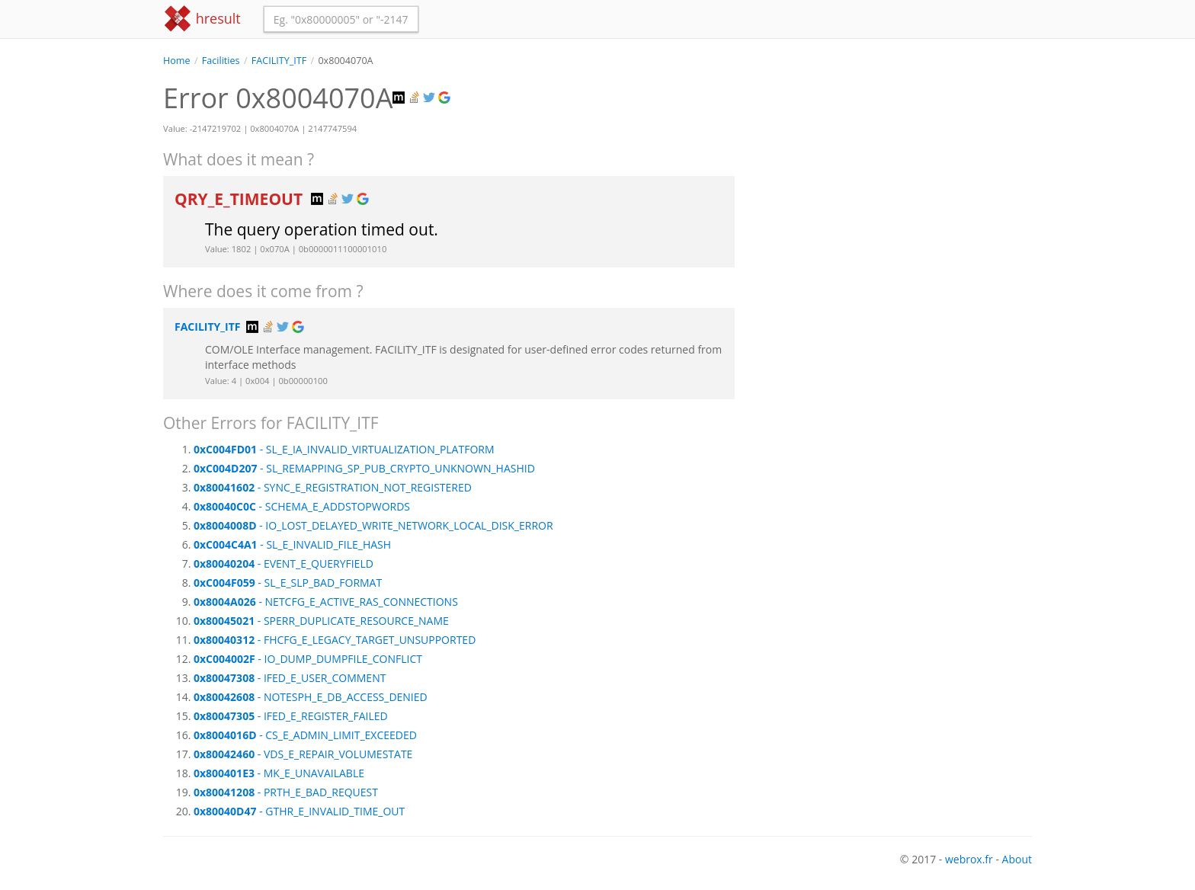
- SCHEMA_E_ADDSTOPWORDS (302, 506)
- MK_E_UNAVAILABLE (279, 773)
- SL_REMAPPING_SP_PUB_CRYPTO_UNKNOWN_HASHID (364, 468)
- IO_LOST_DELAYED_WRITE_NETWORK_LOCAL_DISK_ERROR (373, 525)
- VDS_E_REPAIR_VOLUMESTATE (303, 754)
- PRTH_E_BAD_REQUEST (286, 792)
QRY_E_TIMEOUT (241, 199)
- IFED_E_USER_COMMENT (290, 678)
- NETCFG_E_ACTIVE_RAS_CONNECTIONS (326, 601)
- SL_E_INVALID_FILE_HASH (292, 544)
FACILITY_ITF (278, 60)
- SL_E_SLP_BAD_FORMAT (288, 582)
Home (177, 60)
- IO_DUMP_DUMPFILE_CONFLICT (308, 658)
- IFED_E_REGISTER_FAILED (291, 716)
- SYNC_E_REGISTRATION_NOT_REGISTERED (333, 487)
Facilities (221, 60)
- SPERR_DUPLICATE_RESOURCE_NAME (321, 620)
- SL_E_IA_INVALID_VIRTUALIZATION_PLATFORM (344, 449)
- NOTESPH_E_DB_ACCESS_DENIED (311, 697)
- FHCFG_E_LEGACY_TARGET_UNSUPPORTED (335, 639)
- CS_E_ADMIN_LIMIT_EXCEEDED (305, 735)
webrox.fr (969, 859)
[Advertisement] (895, 174)
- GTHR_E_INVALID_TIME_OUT (299, 811)
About (1017, 859)
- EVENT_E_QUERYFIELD (283, 563)
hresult (202, 19)
